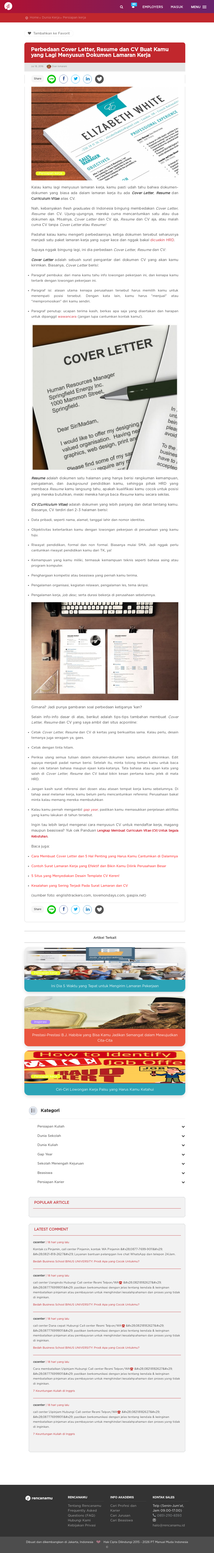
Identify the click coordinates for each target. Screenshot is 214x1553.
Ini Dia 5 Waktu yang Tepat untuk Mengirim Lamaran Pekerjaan (105, 986)
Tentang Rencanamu (84, 1505)
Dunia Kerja (51, 17)
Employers (152, 7)
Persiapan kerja (74, 17)
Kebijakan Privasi (82, 1525)
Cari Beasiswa (121, 1520)
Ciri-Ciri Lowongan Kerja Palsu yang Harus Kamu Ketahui (105, 1089)
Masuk (177, 7)
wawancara (67, 316)
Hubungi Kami (79, 1520)
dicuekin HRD (162, 240)
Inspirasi (40, 1022)
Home (34, 17)
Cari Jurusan (120, 1515)
